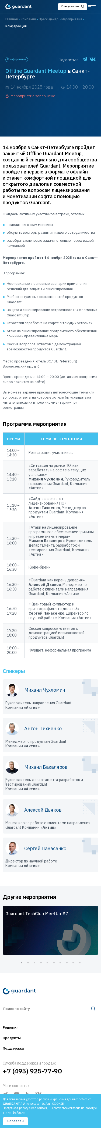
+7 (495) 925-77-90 (32, 1071)
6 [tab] (53, 962)
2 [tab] (28, 962)
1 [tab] (21, 962)
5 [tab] (47, 962)
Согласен (15, 1121)
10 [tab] (79, 962)
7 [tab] (60, 962)
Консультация (72, 6)
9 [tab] (73, 962)
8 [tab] (66, 962)
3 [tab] (34, 962)
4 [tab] (41, 962)
